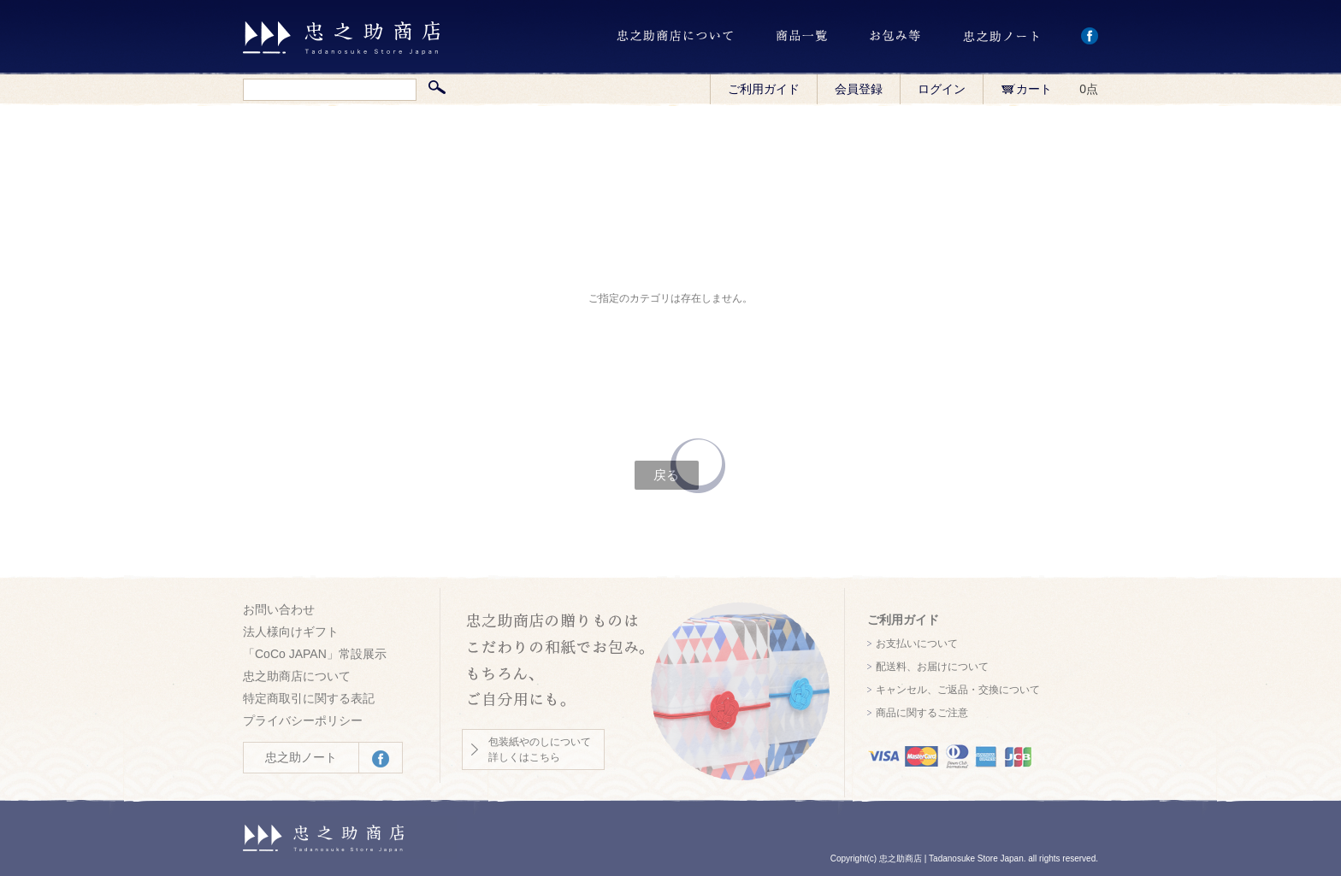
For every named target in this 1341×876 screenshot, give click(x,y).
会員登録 (859, 89)
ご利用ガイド (764, 89)
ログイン (942, 89)
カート (1026, 89)
